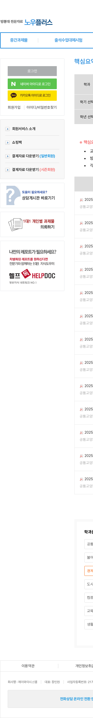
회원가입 (14, 107)
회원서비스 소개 (20, 129)
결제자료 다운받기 (30, 156)
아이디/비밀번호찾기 (42, 107)
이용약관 (28, 666)
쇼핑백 (13, 142)
